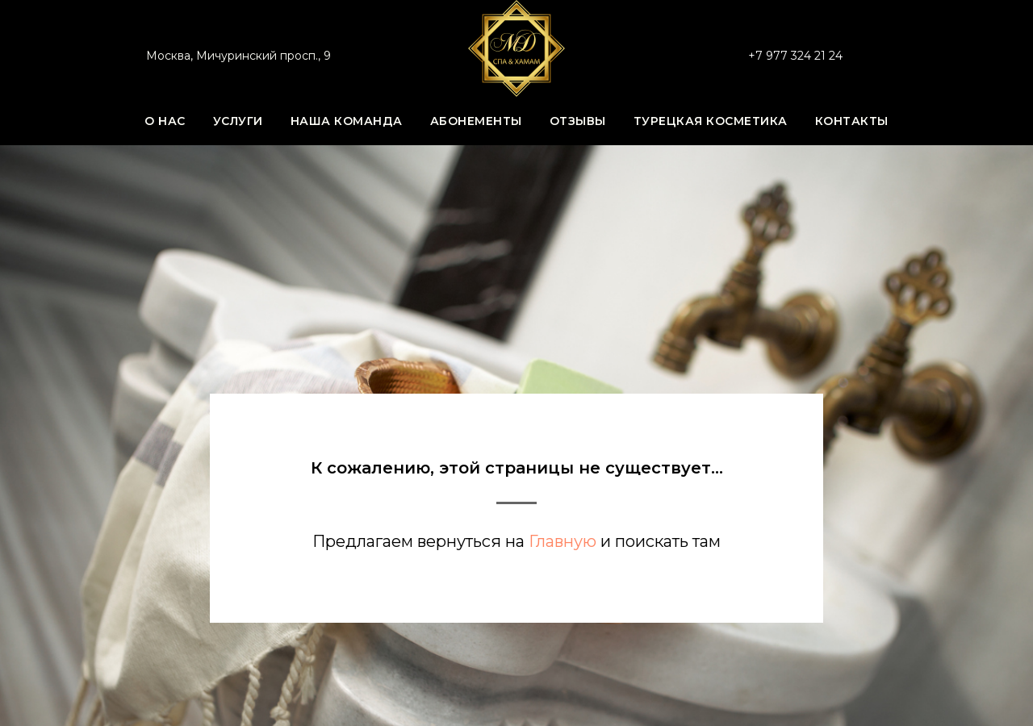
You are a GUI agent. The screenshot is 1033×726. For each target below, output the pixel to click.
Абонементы (476, 121)
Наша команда (347, 121)
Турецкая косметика (711, 121)
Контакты (852, 121)
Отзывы (578, 121)
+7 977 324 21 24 (795, 55)
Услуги (238, 121)
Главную (562, 541)
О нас (165, 121)
